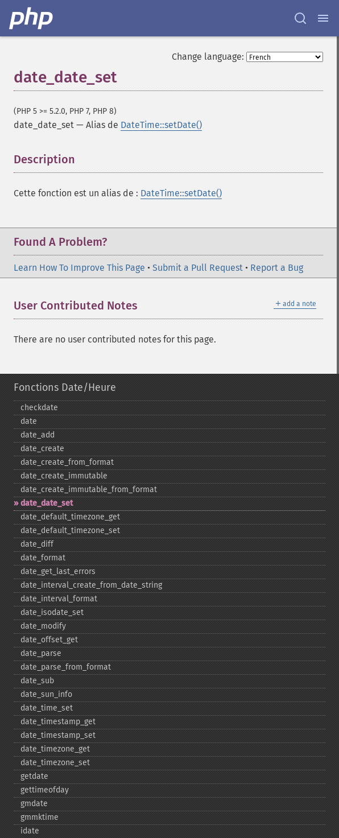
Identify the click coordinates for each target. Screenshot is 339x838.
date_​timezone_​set (55, 762)
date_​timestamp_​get (58, 721)
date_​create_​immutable (64, 476)
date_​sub (37, 681)
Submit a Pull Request (197, 267)
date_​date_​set (46, 503)
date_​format (42, 558)
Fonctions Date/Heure (65, 387)
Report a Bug (276, 267)
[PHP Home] (32, 18)
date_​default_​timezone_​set (70, 530)
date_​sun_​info (46, 694)
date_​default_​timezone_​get (70, 517)
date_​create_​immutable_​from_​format (88, 489)
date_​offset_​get (49, 640)
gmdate (34, 803)
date (28, 421)
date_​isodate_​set (52, 612)
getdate (34, 776)
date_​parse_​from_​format (65, 667)
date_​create (42, 448)
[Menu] (323, 18)
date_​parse (40, 653)
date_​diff (36, 544)
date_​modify (43, 626)
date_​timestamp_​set (58, 735)
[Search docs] (300, 18)
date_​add (37, 435)
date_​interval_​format (58, 599)
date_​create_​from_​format (67, 462)
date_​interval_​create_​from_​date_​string (91, 585)
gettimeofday (44, 790)
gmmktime (39, 817)
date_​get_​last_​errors (58, 571)
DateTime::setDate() (161, 124)
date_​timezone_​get (55, 749)
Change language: (208, 56)
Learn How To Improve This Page (79, 267)
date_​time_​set (46, 708)
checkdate (39, 407)
